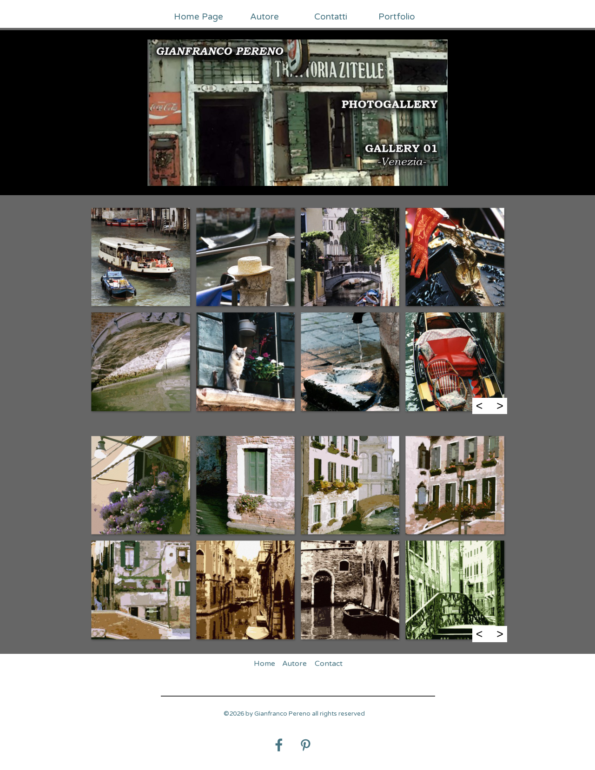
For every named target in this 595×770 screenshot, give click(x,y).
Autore (264, 17)
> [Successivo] (499, 405)
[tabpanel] (294, 719)
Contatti (330, 17)
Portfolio (396, 17)
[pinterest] (305, 745)
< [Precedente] (479, 405)
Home (264, 663)
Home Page (198, 17)
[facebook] (279, 745)
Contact (329, 663)
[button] (140, 256)
